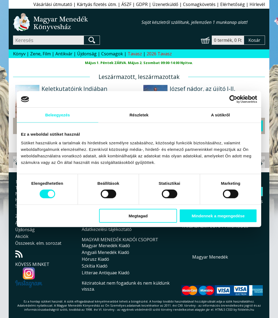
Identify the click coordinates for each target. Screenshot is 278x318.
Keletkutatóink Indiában (74, 89)
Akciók (22, 236)
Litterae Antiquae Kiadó (105, 273)
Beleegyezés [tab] (57, 115)
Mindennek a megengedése (218, 215)
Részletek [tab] (139, 115)
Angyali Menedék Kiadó (105, 252)
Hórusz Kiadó (95, 259)
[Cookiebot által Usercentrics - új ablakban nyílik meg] (233, 99)
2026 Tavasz (159, 54)
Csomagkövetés (199, 4)
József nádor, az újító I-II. (202, 89)
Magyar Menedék (210, 257)
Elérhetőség (232, 4)
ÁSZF (126, 4)
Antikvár (63, 54)
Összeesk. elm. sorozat (38, 243)
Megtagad (138, 215)
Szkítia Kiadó (95, 266)
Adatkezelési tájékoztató (107, 229)
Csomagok (112, 54)
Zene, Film (40, 54)
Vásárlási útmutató (52, 4)
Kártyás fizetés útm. (97, 4)
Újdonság (87, 54)
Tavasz (135, 54)
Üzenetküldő (165, 4)
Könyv (19, 54)
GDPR (142, 4)
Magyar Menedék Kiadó (106, 246)
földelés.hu (246, 309)
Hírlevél (257, 4)
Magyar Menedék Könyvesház (77, 22)
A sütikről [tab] (220, 115)
